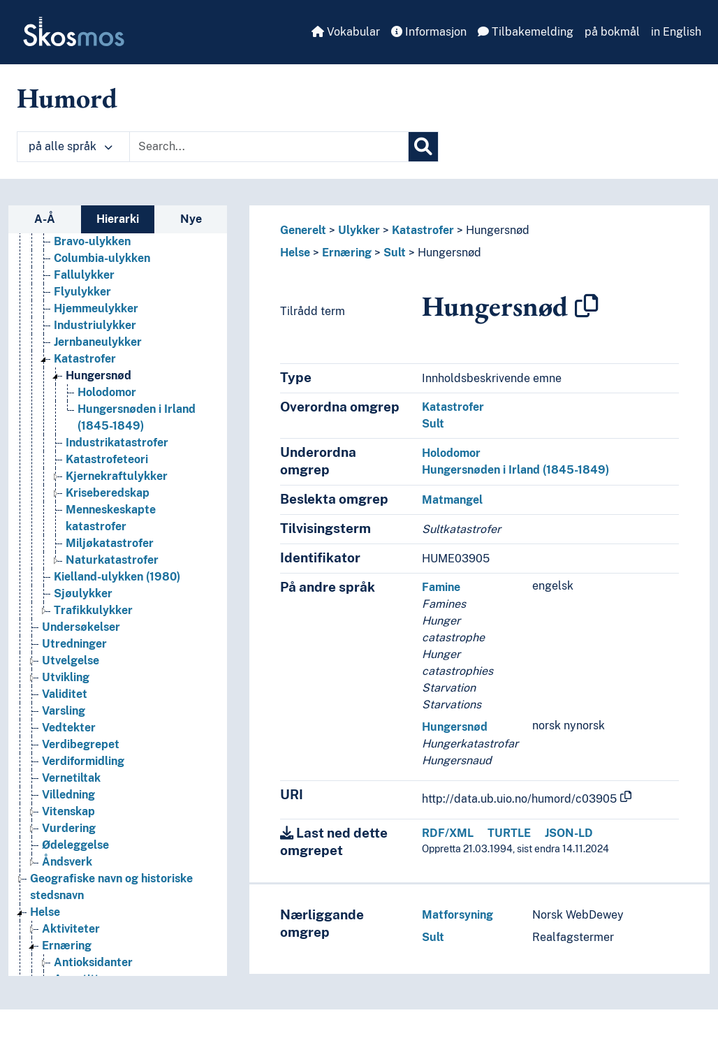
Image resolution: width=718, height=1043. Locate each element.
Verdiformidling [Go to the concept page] (83, 841)
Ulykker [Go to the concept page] (63, 271)
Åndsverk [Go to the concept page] (67, 942)
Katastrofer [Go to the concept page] (85, 439)
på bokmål (612, 31)
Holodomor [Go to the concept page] (107, 472)
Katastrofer (423, 230)
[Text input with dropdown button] (269, 146)
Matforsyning (457, 914)
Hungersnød (497, 230)
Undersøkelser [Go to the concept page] (81, 707)
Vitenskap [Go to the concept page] (68, 891)
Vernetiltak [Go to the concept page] (71, 858)
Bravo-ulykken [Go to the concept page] (92, 321)
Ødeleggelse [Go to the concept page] (75, 925)
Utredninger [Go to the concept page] (74, 724)
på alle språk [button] (70, 146)
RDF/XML (448, 833)
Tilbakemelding (525, 31)
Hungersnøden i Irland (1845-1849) (515, 469)
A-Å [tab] (44, 219)
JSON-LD (569, 833)
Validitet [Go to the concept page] (64, 774)
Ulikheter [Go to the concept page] (66, 254)
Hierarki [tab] (117, 219)
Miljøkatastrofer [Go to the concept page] (110, 623)
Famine (441, 587)
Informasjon (429, 31)
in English (676, 31)
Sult (394, 252)
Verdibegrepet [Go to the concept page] (80, 824)
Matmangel (452, 499)
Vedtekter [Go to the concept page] (69, 808)
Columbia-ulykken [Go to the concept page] (102, 338)
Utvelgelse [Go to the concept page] (70, 740)
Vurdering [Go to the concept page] (69, 908)
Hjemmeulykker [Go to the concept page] (96, 388)
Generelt (303, 230)
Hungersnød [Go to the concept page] (98, 455)
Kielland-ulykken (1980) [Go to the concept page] (117, 657)
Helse (295, 252)
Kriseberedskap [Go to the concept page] (107, 573)
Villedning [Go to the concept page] (68, 875)
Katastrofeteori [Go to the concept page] (107, 539)
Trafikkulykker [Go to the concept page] (93, 690)
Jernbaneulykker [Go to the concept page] (98, 422)
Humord (67, 98)
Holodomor (451, 453)
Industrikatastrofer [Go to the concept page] (117, 523)
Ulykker (359, 230)
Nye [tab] (191, 219)
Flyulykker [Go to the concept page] (82, 372)
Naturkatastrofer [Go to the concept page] (112, 640)
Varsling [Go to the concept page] (63, 791)
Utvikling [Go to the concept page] (65, 757)
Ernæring (347, 252)
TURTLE (509, 833)
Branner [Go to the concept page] (75, 305)
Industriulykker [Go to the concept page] (95, 405)
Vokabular (346, 31)
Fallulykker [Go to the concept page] (84, 355)
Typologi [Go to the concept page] (64, 238)
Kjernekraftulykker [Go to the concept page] (117, 556)
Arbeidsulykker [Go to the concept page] (95, 288)
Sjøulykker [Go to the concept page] (83, 673)
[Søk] (423, 146)
